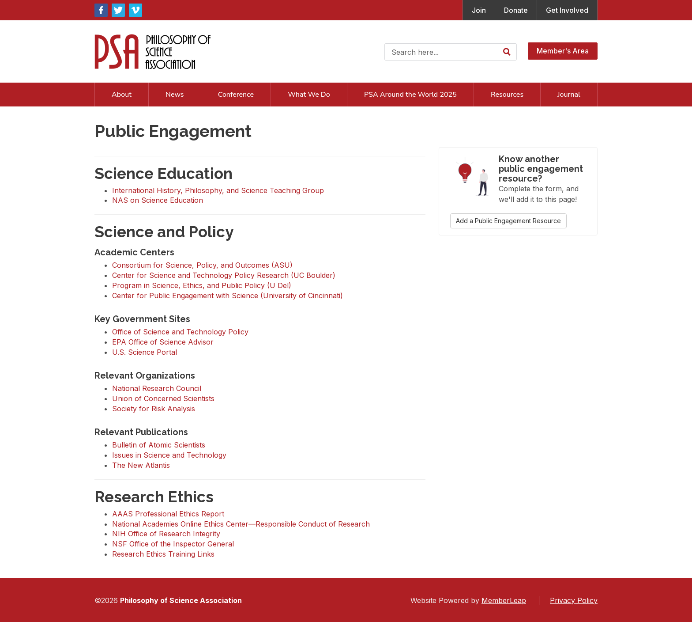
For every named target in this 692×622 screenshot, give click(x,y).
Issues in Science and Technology (169, 455)
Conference (236, 94)
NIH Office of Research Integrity (166, 533)
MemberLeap (503, 600)
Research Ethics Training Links (163, 554)
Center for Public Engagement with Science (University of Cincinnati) (227, 295)
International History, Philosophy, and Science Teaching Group (218, 190)
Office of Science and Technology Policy (180, 331)
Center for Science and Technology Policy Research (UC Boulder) (223, 275)
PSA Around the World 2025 (410, 94)
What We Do (309, 94)
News (174, 94)
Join (479, 10)
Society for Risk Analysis (153, 408)
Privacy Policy (574, 600)
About (122, 94)
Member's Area (563, 50)
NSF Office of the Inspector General (173, 543)
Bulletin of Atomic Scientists (158, 444)
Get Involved (567, 10)
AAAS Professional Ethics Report (168, 513)
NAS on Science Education (157, 200)
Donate (516, 10)
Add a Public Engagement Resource (508, 220)
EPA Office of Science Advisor (163, 342)
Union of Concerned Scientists (163, 398)
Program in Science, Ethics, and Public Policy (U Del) (201, 285)
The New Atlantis (141, 465)
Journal (568, 94)
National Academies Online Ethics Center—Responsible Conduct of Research (241, 524)
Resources (507, 94)
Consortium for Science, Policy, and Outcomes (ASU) (202, 265)
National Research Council (156, 388)
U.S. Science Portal (144, 352)
